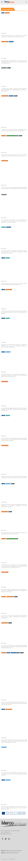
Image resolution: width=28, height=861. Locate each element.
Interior (8, 257)
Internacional (5, 41)
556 (20, 813)
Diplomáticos (5, 160)
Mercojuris (3, 33)
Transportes (9, 289)
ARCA (3, 12)
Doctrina (7, 12)
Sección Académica (15, 652)
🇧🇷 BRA (10, 622)
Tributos (11, 41)
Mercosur (4, 67)
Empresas (8, 351)
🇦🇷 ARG (9, 67)
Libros (8, 652)
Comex (3, 257)
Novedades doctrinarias (12, 135)
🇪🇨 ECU (15, 95)
